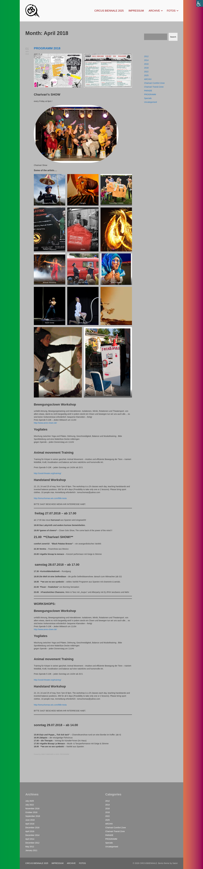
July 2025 (29, 801)
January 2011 (31, 850)
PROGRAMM (150, 94)
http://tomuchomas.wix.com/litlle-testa (50, 498)
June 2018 (30, 820)
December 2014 (32, 835)
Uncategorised (150, 102)
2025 (146, 75)
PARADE (148, 91)
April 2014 (29, 839)
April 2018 (29, 824)
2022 (146, 71)
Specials (148, 98)
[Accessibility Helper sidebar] (199, 3)
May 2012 (29, 846)
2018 (146, 68)
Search (173, 37)
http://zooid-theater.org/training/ (47, 473)
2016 (146, 64)
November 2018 (32, 808)
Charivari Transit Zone (154, 87)
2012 (146, 56)
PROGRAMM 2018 (47, 48)
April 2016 (29, 831)
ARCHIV (148, 79)
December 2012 (32, 843)
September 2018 (32, 816)
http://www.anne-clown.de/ (45, 423)
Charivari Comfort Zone (154, 83)
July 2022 (29, 805)
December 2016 (32, 827)
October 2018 (31, 812)
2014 (146, 60)
